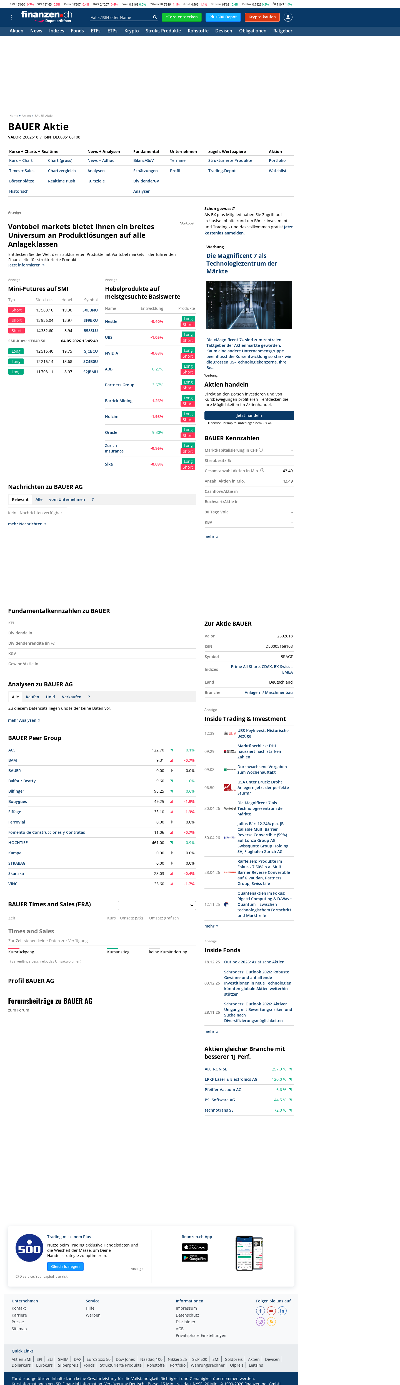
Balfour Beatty (22, 780)
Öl (274, 4)
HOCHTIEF (18, 842)
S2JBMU (90, 371)
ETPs (113, 31)
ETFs (96, 31)
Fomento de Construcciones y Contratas (46, 832)
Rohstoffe (198, 31)
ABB (108, 369)
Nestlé (111, 321)
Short (188, 324)
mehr (211, 536)
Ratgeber (282, 31)
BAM (12, 760)
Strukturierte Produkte (230, 160)
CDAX (267, 666)
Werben (93, 1315)
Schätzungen (145, 170)
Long (188, 318)
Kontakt (19, 1308)
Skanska (16, 873)
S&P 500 (199, 1359)
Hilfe (90, 1308)
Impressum (186, 1308)
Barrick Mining (118, 400)
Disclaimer (186, 1322)
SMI (12, 4)
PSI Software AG (220, 1099)
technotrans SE (219, 1110)
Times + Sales (21, 170)
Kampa (14, 852)
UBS (108, 337)
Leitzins (256, 1365)
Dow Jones (125, 1359)
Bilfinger (16, 791)
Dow (67, 4)
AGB (180, 1329)
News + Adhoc (101, 160)
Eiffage (14, 811)
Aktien (16, 31)
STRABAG (17, 863)
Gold (186, 4)
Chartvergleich (62, 170)
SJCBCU (91, 351)
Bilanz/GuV (143, 160)
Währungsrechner (208, 1365)
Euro (124, 4)
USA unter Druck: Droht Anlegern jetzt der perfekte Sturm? (263, 787)
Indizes (56, 31)
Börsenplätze (21, 181)
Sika (109, 464)
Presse (18, 1322)
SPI (39, 4)
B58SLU (91, 330)
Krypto (131, 31)
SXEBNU (90, 310)
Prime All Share (245, 666)
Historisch (19, 191)
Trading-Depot (222, 170)
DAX (96, 4)
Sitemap (19, 1329)
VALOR (14, 137)
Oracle (111, 432)
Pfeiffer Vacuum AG (223, 1089)
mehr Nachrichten (27, 523)
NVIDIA (111, 353)
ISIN (47, 137)
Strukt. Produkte (163, 31)
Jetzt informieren (26, 265)
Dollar (246, 4)
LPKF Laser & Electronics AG (231, 1079)
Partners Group (119, 384)
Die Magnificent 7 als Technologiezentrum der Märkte (261, 808)
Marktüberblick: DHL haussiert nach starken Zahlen (259, 751)
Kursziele (96, 181)
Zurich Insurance (114, 448)
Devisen (223, 31)
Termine (178, 160)
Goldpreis (234, 1359)
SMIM (63, 1359)
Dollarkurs (21, 1365)
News (36, 31)
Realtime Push (61, 181)
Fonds (77, 31)
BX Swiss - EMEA (283, 669)
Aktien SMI (21, 1359)
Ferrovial (16, 822)
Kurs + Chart (21, 160)
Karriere (19, 1315)
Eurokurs (44, 1365)
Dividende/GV (146, 181)
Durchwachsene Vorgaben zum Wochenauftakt (262, 769)
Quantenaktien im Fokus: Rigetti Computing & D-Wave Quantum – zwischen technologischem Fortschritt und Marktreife (265, 904)
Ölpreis (237, 1365)
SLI (50, 1359)
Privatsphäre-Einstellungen (201, 1336)
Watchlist (278, 170)
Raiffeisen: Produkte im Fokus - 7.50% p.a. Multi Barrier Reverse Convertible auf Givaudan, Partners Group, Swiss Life (264, 872)
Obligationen (252, 31)
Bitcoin (216, 4)
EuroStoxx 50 (99, 1359)
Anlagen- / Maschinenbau (269, 692)
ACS (12, 750)
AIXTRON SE (216, 1069)
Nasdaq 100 (151, 1359)
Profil (175, 170)
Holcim (111, 416)
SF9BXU (91, 320)
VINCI (13, 883)
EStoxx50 (156, 4)
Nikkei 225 (177, 1359)
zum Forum (18, 1010)
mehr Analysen (24, 720)
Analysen (96, 170)
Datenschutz (187, 1315)
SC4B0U (90, 361)
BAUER (14, 770)
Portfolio (277, 160)
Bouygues (17, 801)
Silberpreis (68, 1365)
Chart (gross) (60, 160)
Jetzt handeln (249, 415)
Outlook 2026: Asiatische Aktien (254, 961)
